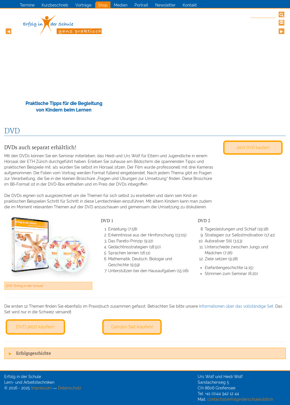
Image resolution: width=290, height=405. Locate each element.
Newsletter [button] (165, 5)
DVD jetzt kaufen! (35, 327)
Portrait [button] (141, 5)
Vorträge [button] (83, 5)
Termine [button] (27, 5)
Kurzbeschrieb (55, 5)
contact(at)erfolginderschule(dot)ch (240, 399)
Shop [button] (103, 5)
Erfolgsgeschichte (33, 353)
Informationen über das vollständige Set (236, 306)
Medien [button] (120, 5)
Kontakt (190, 5)
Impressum (41, 388)
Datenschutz (69, 388)
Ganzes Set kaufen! (132, 327)
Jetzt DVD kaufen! (253, 147)
